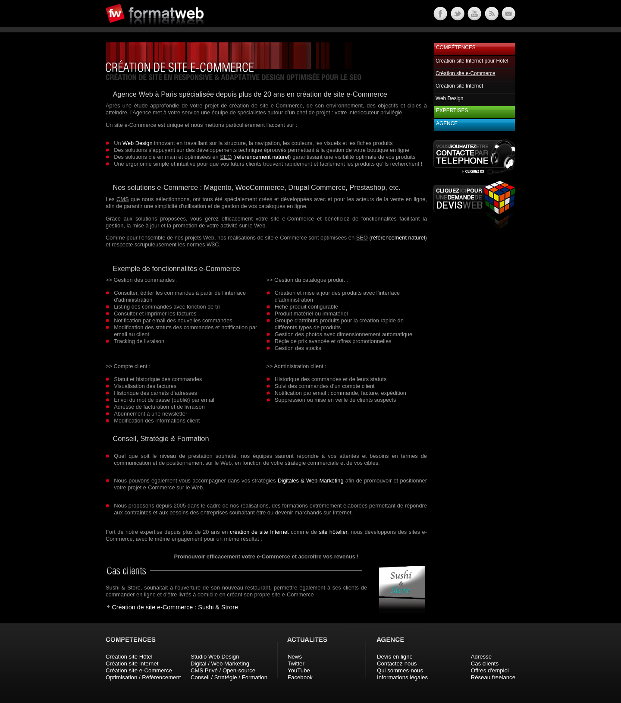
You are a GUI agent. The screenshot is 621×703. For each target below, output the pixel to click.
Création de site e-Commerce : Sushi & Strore (175, 607)
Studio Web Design (215, 656)
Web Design (137, 143)
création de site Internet (259, 532)
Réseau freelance (493, 677)
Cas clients (485, 663)
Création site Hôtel (129, 656)
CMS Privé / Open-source (223, 670)
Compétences (456, 47)
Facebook (300, 677)
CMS (122, 199)
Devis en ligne (395, 656)
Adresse (481, 656)
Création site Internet (459, 86)
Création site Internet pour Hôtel (472, 61)
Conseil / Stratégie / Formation (229, 677)
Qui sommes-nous (400, 670)
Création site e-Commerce (139, 670)
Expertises (452, 110)
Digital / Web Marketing (220, 663)
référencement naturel (262, 157)
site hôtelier (333, 532)
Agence (447, 123)
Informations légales (402, 677)
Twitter (296, 663)
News (295, 656)
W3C (213, 244)
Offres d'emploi (490, 670)
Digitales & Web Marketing (311, 480)
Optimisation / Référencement (143, 677)
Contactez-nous (397, 663)
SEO (226, 157)
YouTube (299, 670)
